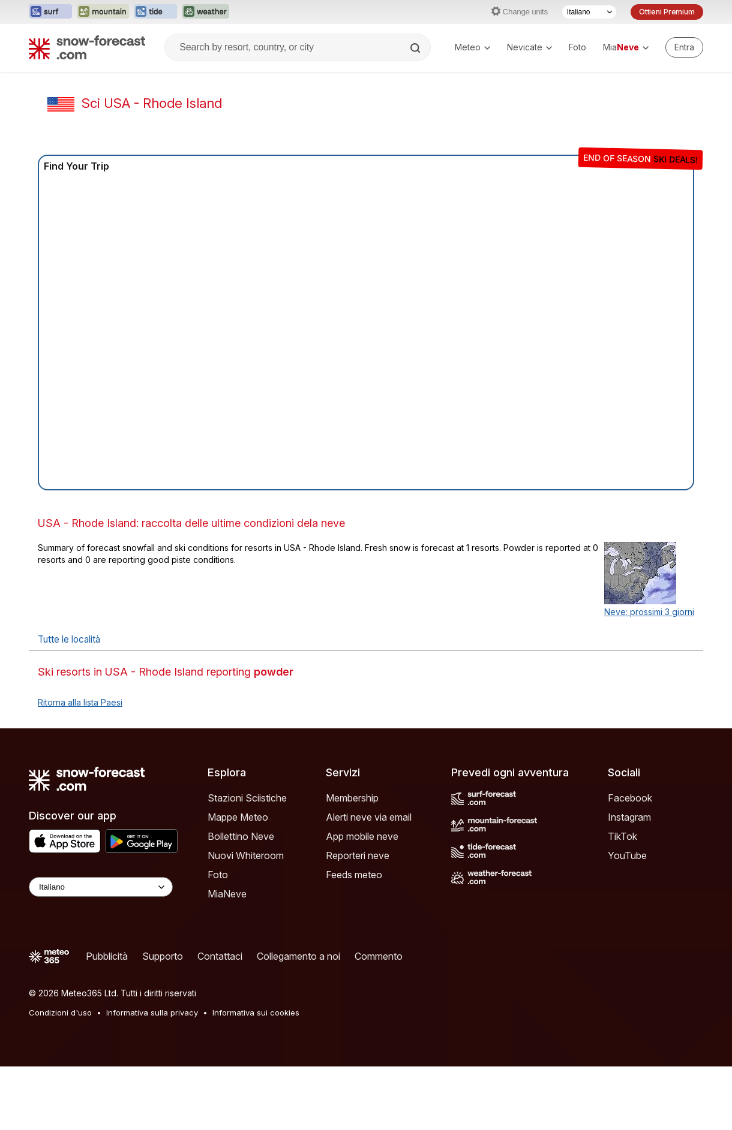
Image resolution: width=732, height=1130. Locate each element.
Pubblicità (107, 956)
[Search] (416, 48)
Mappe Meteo (238, 817)
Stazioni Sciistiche (247, 798)
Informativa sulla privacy (152, 1012)
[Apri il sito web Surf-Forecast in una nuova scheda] (50, 12)
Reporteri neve (357, 855)
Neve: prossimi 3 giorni (649, 612)
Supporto (162, 956)
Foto (577, 47)
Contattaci (219, 956)
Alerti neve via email (369, 817)
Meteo (472, 47)
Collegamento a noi (298, 956)
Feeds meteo (354, 875)
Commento (379, 956)
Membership (352, 798)
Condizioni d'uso (60, 1012)
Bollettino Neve (241, 836)
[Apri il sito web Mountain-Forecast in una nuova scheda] (103, 12)
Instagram (629, 817)
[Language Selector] (101, 887)
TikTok (622, 836)
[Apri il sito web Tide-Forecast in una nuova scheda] (155, 12)
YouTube (627, 855)
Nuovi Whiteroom (246, 855)
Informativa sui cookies (255, 1012)
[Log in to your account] (684, 47)
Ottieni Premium (667, 11)
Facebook (630, 798)
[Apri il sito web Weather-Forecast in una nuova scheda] (205, 12)
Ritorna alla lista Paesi (80, 702)
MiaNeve (227, 894)
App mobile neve (362, 836)
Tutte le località (69, 639)
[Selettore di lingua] (589, 12)
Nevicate (529, 47)
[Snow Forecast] (87, 47)
